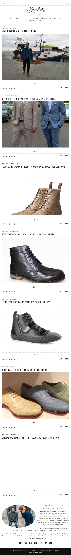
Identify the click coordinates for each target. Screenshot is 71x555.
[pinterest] (35, 543)
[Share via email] (7, 88)
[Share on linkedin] (14, 88)
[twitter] (20, 543)
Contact (35, 550)
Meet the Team (46, 550)
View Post (35, 84)
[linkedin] (46, 543)
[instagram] (25, 543)
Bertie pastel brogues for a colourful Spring (25, 369)
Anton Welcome (6, 96)
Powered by (35, 552)
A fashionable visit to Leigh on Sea (19, 31)
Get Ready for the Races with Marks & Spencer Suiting (29, 98)
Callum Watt (5, 28)
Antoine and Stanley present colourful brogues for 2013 (30, 437)
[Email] (50, 543)
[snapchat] (40, 543)
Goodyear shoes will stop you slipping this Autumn (28, 234)
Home (57, 550)
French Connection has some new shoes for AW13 (26, 302)
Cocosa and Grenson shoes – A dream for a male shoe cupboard (33, 166)
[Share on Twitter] (12, 88)
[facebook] (30, 543)
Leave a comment (64, 88)
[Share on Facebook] (10, 88)
